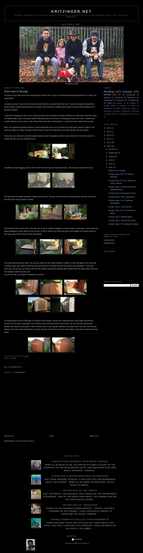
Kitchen (123, 106)
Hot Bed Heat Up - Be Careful (80, 490)
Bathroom (131, 97)
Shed (13, 358)
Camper (54, 95)
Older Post (94, 436)
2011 (109, 139)
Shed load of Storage (116, 170)
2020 (109, 128)
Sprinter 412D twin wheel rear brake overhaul (80, 461)
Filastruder (107, 111)
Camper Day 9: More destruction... (122, 197)
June (111, 164)
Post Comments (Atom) (24, 441)
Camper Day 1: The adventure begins (123, 224)
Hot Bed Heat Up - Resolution (80, 505)
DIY (119, 95)
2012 (109, 135)
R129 (132, 114)
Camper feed (109, 240)
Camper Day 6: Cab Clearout (120, 207)
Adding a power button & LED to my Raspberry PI (80, 519)
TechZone (119, 97)
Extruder (120, 100)
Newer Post (9, 436)
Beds (125, 108)
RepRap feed (109, 243)
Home (51, 436)
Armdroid (133, 108)
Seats (118, 108)
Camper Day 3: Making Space (120, 217)
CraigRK (78, 539)
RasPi (133, 106)
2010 (109, 142)
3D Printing (131, 103)
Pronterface (123, 114)
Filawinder (117, 111)
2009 (109, 146)
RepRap (109, 91)
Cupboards (108, 100)
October (112, 149)
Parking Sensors (111, 114)
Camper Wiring (110, 106)
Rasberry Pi (108, 108)
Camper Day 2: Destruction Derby (121, 220)
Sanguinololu (133, 100)
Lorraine (119, 103)
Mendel (107, 94)
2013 (109, 132)
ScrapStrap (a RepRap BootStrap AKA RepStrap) (80, 476)
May (111, 167)
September (113, 153)
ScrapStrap (130, 95)
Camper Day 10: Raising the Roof (121, 193)
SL (138, 114)
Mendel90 (126, 111)
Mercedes (135, 111)
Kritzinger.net (71, 11)
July (111, 160)
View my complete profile (77, 543)
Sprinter (107, 97)
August (112, 156)
